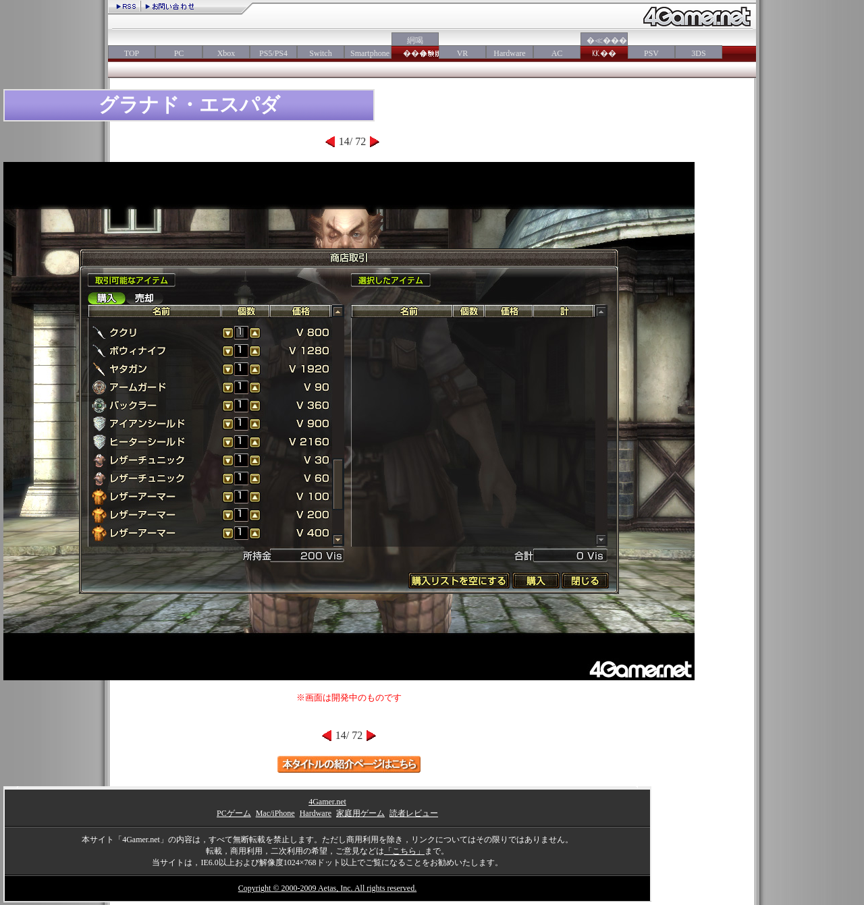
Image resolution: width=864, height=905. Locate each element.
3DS (698, 53)
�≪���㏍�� (604, 47)
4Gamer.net (327, 801)
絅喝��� (415, 47)
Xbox (226, 53)
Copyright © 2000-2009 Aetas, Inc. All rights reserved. (327, 888)
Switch (320, 53)
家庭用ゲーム (360, 813)
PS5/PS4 (273, 53)
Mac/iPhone (275, 813)
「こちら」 (404, 851)
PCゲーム (234, 813)
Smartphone (367, 53)
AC (557, 53)
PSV (651, 53)
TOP (131, 53)
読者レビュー (413, 813)
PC (179, 53)
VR (462, 53)
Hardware (509, 53)
